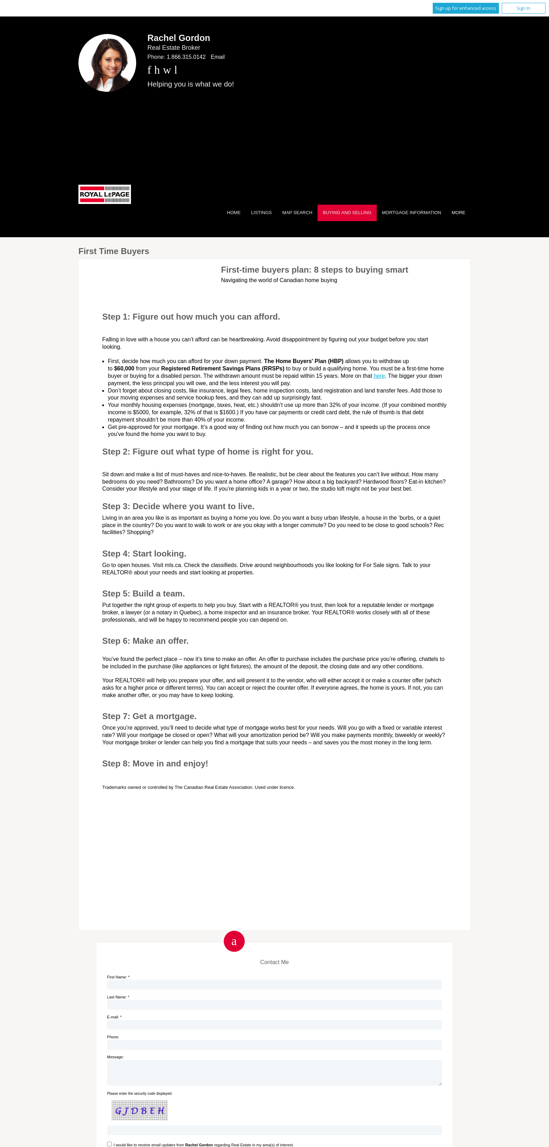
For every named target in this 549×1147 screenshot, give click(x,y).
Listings (261, 212)
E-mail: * (114, 1017)
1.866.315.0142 (186, 57)
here (379, 376)
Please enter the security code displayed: (140, 1098)
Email (218, 57)
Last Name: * (118, 997)
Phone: (113, 1037)
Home (234, 212)
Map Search (297, 212)
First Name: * (118, 977)
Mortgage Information (411, 212)
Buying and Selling (347, 212)
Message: (115, 1057)
